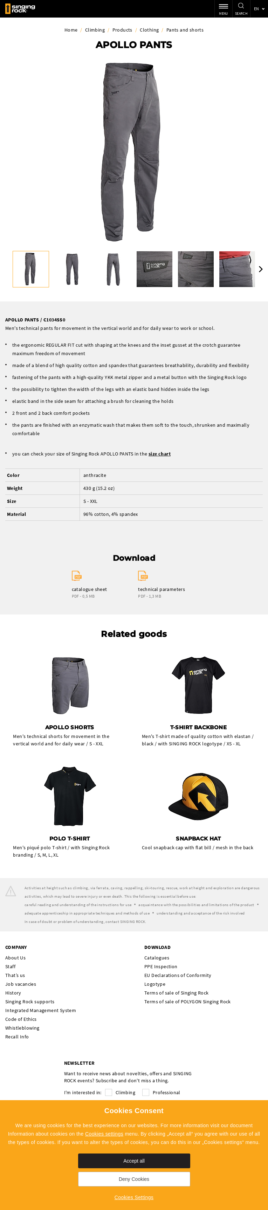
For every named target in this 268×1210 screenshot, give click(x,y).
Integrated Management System (40, 1010)
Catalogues (156, 958)
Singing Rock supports (29, 1001)
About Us (15, 958)
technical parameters (161, 589)
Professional (166, 1092)
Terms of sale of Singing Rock (176, 993)
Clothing (149, 30)
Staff (10, 966)
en (256, 8)
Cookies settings (104, 1134)
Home (71, 30)
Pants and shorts (185, 30)
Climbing (95, 30)
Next (261, 269)
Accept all (134, 1161)
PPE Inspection (161, 966)
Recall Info (17, 1036)
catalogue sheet (89, 589)
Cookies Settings (134, 1197)
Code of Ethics (21, 1019)
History (13, 993)
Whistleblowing (22, 1028)
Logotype (154, 984)
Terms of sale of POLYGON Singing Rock (187, 1001)
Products (122, 30)
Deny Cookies (134, 1179)
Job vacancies (20, 984)
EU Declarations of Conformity (178, 975)
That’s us (15, 975)
